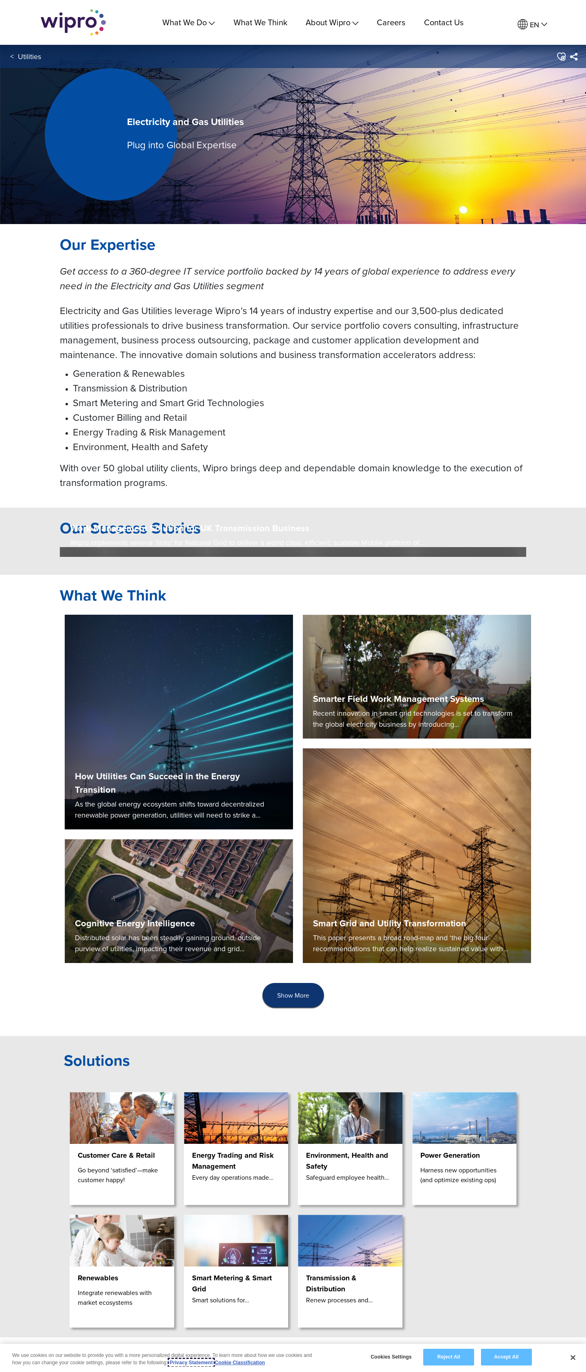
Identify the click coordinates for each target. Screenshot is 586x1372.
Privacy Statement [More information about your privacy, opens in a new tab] (191, 1362)
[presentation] (293, 996)
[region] (293, 1358)
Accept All (506, 1357)
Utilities (29, 56)
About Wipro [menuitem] (332, 22)
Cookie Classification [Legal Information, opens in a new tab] (240, 1362)
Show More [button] (293, 995)
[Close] (573, 1357)
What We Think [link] (260, 22)
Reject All (448, 1357)
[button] (561, 57)
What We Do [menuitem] (188, 22)
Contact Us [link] (444, 22)
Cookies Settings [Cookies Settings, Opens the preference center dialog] (391, 1357)
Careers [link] (391, 22)
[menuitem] (532, 25)
